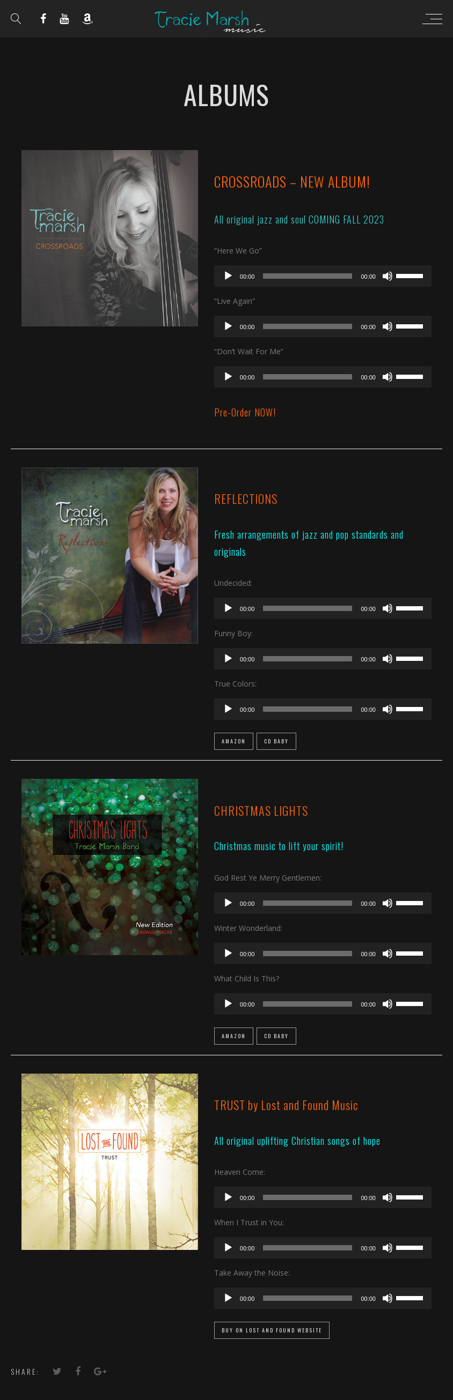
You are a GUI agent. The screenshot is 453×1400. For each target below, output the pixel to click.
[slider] (307, 276)
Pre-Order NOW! (245, 412)
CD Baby (276, 741)
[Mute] (387, 276)
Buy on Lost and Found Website (272, 1330)
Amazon (234, 741)
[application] (323, 276)
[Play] (228, 276)
